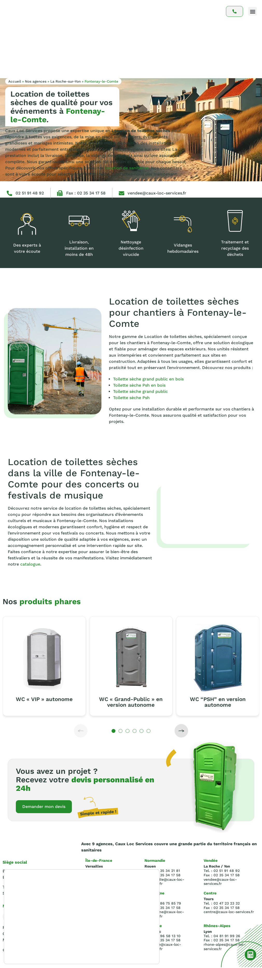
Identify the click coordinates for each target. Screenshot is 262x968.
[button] (252, 11)
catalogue (30, 564)
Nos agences (35, 81)
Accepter (129, 931)
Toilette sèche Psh (131, 397)
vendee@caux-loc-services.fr (157, 193)
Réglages (128, 953)
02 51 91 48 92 (30, 193)
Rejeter (128, 942)
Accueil (14, 81)
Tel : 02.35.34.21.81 (21, 887)
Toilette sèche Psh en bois (139, 385)
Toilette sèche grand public (140, 391)
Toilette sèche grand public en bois (148, 379)
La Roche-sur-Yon (65, 81)
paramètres (21, 952)
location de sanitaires (127, 167)
